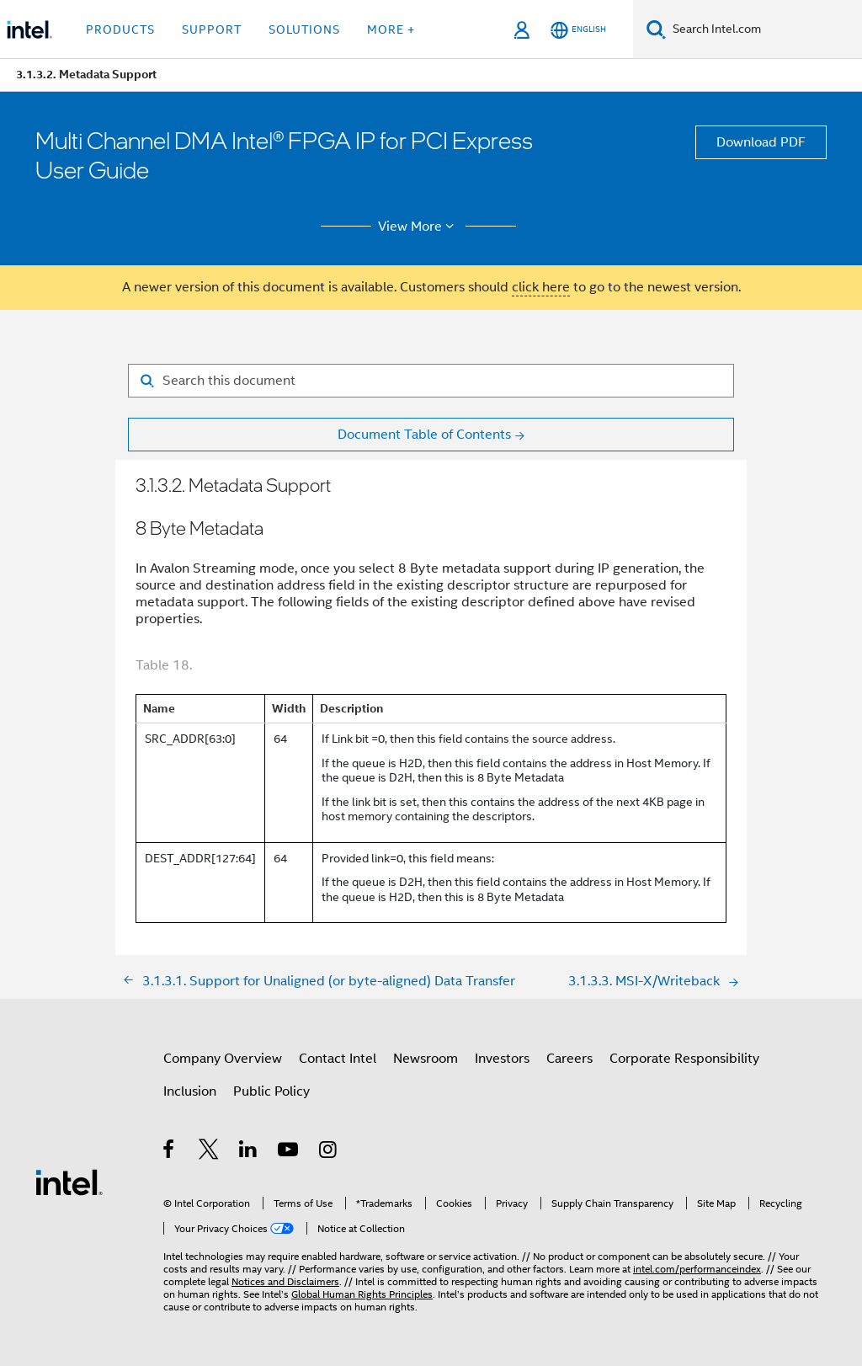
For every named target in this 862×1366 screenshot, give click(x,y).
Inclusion (189, 1091)
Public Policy (271, 1091)
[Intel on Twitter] (209, 1152)
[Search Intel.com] (764, 29)
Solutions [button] (304, 29)
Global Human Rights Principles (362, 1294)
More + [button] (391, 29)
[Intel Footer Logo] (69, 1181)
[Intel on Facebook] (170, 1152)
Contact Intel (337, 1058)
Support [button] (212, 29)
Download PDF (761, 142)
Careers (569, 1058)
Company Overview (222, 1058)
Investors (502, 1058)
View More (419, 226)
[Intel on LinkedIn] (249, 1152)
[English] (578, 30)
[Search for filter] (431, 381)
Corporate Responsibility (684, 1058)
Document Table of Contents (424, 434)
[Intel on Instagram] (329, 1152)
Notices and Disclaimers (285, 1281)
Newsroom (425, 1058)
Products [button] (120, 29)
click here (541, 287)
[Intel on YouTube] (289, 1152)
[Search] (656, 29)
